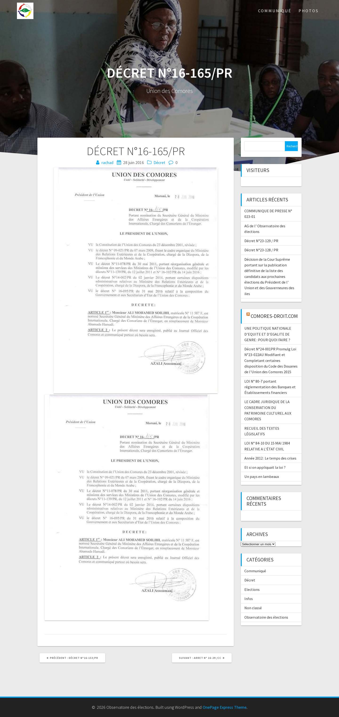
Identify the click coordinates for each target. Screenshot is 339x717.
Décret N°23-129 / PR (261, 240)
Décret (159, 162)
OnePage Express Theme (224, 707)
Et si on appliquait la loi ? (265, 467)
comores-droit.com (274, 316)
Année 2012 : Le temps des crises (270, 458)
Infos (248, 598)
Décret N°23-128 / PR (261, 250)
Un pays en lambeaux (261, 476)
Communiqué (274, 10)
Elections (252, 589)
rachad (107, 162)
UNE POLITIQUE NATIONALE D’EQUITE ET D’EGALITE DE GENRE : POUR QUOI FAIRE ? (267, 334)
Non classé (253, 607)
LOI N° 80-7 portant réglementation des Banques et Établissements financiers (270, 387)
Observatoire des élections (266, 617)
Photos (309, 10)
